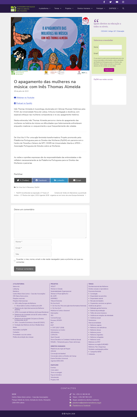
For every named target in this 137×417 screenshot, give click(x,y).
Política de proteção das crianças (23, 337)
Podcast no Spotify (23, 103)
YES (52, 315)
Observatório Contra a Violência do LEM (29, 306)
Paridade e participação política (98, 349)
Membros (16, 291)
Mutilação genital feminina (98, 308)
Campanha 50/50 (95, 352)
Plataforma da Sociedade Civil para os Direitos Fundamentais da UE (29, 319)
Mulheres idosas (95, 330)
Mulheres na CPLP (94, 342)
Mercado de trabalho (97, 301)
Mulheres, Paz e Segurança (97, 347)
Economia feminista (94, 291)
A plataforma (45, 8)
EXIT (52, 325)
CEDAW (53, 351)
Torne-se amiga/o (56, 372)
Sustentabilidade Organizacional (61, 291)
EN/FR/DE (114, 8)
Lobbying (16, 289)
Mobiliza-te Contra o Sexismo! (60, 311)
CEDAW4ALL (55, 332)
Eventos (53, 368)
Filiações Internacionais (20, 301)
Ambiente (91, 354)
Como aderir (55, 370)
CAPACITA (54, 335)
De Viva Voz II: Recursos (25, 187)
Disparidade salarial (96, 298)
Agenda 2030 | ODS (57, 361)
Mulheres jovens (95, 332)
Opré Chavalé (55, 337)
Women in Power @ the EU (59, 294)
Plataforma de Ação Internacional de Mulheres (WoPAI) (29, 309)
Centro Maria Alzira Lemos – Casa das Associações (29, 294)
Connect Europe (56, 318)
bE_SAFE (54, 296)
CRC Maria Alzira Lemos (20, 296)
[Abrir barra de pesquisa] (123, 8)
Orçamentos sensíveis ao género (100, 303)
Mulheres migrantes (96, 335)
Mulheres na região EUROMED (98, 344)
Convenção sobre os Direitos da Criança (63, 356)
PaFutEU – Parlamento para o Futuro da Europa (65, 342)
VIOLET (53, 286)
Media (15, 327)
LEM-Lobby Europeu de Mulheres (25, 303)
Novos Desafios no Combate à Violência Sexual (66, 340)
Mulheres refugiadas (97, 337)
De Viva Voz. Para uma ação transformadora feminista (69, 306)
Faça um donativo (56, 375)
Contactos (16, 332)
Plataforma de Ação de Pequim (60, 349)
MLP (52, 323)
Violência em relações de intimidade (101, 315)
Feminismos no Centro (58, 330)
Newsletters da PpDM (20, 330)
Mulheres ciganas (96, 325)
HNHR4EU (54, 298)
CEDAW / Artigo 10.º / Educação (112, 31)
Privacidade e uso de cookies (22, 335)
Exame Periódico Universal (59, 358)
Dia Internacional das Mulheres (98, 286)
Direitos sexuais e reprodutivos (98, 289)
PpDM (37, 187)
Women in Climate (56, 289)
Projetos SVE (55, 380)
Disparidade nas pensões (98, 296)
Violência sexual (95, 318)
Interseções (54, 313)
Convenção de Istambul (58, 354)
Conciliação (94, 294)
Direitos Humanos (85, 8)
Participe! (101, 8)
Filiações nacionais (19, 298)
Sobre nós (16, 286)
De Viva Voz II (56, 308)
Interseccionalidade (94, 323)
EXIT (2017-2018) (58, 328)
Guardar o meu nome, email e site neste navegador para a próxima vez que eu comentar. (49, 260)
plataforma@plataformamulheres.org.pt (85, 403)
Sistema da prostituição (97, 311)
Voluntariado (55, 377)
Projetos (70, 8)
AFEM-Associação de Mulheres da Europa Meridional (32, 312)
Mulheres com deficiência (98, 328)
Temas (58, 8)
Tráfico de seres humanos (98, 313)
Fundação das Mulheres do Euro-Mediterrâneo (29, 325)
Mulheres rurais (95, 340)
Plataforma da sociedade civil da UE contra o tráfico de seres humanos (31, 315)
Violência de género (94, 306)
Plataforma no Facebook (80, 405)
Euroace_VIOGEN (56, 320)
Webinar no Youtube (24, 97)
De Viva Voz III (55, 303)
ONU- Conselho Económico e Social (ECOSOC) (30, 322)
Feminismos (92, 320)
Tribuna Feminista (56, 301)
